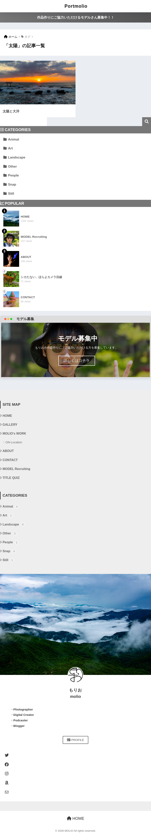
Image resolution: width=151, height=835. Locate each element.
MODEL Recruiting (16, 469)
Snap (12, 184)
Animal (13, 139)
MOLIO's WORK (14, 433)
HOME (7, 415)
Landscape (16, 157)
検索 (146, 121)
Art (10, 148)
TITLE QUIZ (11, 477)
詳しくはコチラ (76, 361)
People (13, 175)
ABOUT (8, 451)
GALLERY (10, 424)
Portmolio (75, 6)
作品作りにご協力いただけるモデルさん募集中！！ (75, 17)
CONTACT (10, 460)
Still (11, 193)
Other (12, 166)
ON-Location (14, 442)
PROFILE (75, 740)
